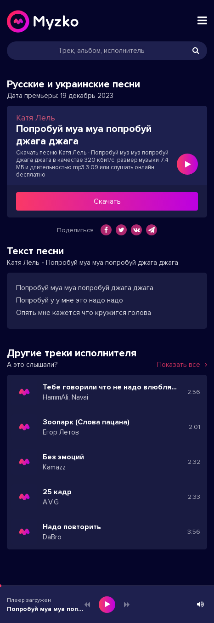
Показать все (182, 364)
